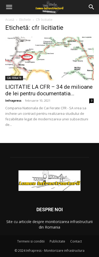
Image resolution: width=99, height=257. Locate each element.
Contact (76, 241)
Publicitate (57, 241)
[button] (9, 7)
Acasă (9, 19)
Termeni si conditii (31, 241)
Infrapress (13, 100)
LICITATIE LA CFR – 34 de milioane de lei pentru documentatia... (49, 90)
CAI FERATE (14, 78)
